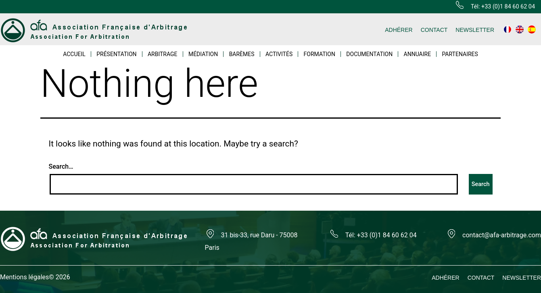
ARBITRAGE (163, 54)
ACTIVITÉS (278, 54)
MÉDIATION (203, 54)
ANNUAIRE (417, 54)
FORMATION (319, 54)
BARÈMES (242, 54)
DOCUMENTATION (369, 54)
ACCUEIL (74, 54)
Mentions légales (24, 277)
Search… (61, 166)
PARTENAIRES (460, 54)
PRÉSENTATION (116, 54)
